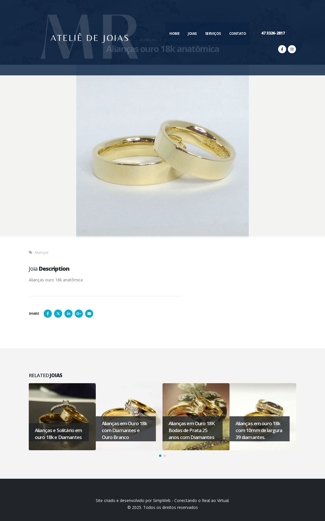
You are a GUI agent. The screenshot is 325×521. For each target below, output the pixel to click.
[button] (160, 455)
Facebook (48, 314)
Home (174, 33)
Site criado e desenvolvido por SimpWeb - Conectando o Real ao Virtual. (163, 500)
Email (89, 314)
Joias (192, 33)
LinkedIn (68, 314)
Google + (79, 314)
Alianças (42, 252)
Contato (237, 33)
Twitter (58, 314)
